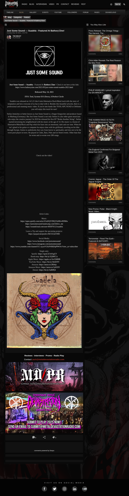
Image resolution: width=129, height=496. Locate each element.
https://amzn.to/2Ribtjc (48, 265)
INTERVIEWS (41, 4)
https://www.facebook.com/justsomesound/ (44, 241)
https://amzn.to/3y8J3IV (50, 267)
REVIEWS (75, 4)
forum (85, 12)
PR (57, 4)
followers (72, 12)
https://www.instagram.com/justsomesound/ (44, 244)
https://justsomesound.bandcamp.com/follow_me (44, 224)
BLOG (31, 4)
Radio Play (59, 355)
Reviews (28, 355)
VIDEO (51, 4)
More (108, 12)
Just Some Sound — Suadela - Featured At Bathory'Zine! (25, 21)
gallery (32, 12)
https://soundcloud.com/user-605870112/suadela (44, 227)
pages (96, 12)
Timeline (10, 12)
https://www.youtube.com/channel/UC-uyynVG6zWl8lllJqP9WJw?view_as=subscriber (44, 246)
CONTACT (65, 4)
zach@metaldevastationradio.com (48, 359)
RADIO (24, 4)
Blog (9, 17)
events (45, 12)
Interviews (39, 355)
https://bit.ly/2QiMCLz (49, 256)
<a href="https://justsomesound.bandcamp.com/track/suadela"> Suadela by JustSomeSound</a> (44, 145)
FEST (83, 4)
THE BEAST (17, 36)
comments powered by (44, 450)
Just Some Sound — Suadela (21, 85)
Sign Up (117, 4)
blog (21, 12)
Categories (18, 17)
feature (27, 17)
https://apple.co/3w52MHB (49, 259)
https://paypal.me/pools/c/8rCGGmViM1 (44, 234)
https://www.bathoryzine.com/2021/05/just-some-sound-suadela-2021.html (44, 87)
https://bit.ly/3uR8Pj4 (47, 270)
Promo (49, 355)
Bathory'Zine (49, 85)
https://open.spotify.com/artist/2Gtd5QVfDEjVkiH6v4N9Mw (44, 221)
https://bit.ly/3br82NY (50, 262)
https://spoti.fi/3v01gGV (47, 254)
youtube (58, 12)
